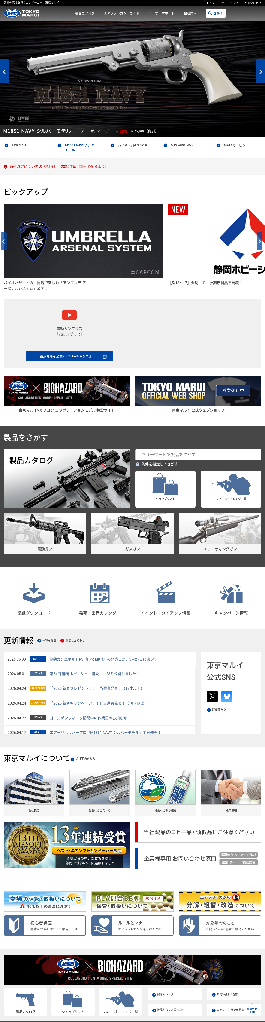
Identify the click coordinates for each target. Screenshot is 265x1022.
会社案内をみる (94, 728)
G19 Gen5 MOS (182, 145)
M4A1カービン (234, 145)
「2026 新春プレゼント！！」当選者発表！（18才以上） (97, 658)
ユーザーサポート (162, 13)
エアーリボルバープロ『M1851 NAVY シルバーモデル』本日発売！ (105, 702)
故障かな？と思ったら (173, 981)
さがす (218, 13)
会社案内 (190, 13)
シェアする (230, 1013)
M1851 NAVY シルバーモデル (81, 147)
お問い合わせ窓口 (229, 965)
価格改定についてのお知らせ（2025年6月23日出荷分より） (59, 166)
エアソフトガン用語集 (233, 981)
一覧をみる (53, 610)
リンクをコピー (195, 1013)
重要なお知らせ (87, 610)
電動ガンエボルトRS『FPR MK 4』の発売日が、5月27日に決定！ (103, 629)
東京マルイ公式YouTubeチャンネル (66, 319)
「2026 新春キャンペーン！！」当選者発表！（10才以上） (99, 673)
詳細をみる (221, 679)
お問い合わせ (253, 3)
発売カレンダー (168, 965)
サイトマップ (229, 3)
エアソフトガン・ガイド (121, 13)
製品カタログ (85, 13)
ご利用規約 (159, 998)
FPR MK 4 (19, 145)
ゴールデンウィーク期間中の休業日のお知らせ (88, 687)
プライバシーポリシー (188, 998)
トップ (210, 3)
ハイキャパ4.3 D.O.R (132, 145)
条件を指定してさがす (159, 433)
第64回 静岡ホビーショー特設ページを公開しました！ (95, 643)
